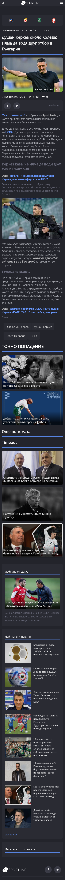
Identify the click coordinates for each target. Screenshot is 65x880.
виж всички (11, 834)
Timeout (9, 442)
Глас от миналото (17, 327)
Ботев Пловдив (15, 336)
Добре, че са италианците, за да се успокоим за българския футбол (26, 420)
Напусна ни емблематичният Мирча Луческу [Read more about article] (27, 515)
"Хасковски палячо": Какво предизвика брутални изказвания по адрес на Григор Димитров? (45, 769)
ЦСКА (9, 132)
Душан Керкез (43, 327)
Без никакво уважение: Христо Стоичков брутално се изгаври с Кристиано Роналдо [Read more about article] (31, 551)
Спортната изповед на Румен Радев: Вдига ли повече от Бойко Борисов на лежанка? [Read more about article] (31, 479)
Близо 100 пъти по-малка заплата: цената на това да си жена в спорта (30, 383)
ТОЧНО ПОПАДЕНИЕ (23, 346)
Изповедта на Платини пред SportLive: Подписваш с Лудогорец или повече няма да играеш (45, 722)
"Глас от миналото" (13, 115)
